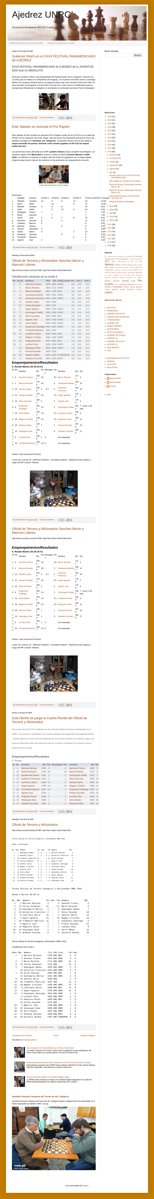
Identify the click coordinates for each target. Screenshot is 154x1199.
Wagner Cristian (33, 337)
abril (111, 213)
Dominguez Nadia (34, 312)
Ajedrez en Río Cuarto (123, 265)
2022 (110, 131)
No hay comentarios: (47, 117)
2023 (110, 127)
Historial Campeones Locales (61, 43)
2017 (110, 148)
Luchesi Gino (31, 344)
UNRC (109, 292)
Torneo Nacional (111, 289)
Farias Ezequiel (33, 305)
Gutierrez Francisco (35, 298)
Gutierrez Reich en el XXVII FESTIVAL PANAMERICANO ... (124, 176)
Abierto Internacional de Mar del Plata (126, 261)
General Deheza (121, 272)
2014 (110, 228)
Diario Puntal (112, 367)
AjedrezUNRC (115, 378)
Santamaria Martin (34, 295)
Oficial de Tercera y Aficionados (35, 824)
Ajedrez (109, 264)
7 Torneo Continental (135, 259)
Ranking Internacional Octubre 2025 (26, 43)
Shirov (136, 284)
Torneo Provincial (127, 289)
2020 (110, 138)
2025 (110, 120)
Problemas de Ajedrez (134, 277)
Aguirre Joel (31, 319)
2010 (110, 242)
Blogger (85, 1186)
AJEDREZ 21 (112, 344)
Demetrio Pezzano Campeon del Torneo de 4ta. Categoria (40, 1096)
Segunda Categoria (127, 284)
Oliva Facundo (32, 316)
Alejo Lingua (109, 267)
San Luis (117, 284)
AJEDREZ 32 (112, 338)
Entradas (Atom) (29, 1040)
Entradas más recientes (22, 1035)
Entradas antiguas (87, 1035)
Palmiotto (115, 277)
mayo (112, 210)
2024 (110, 123)
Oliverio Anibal (32, 355)
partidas (122, 277)
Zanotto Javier (32, 302)
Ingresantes (131, 272)
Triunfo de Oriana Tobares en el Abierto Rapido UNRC (48, 1077)
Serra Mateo (31, 323)
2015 (110, 224)
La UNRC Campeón (112, 275)
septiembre (114, 165)
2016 (110, 152)
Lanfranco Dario (33, 334)
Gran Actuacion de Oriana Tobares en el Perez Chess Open (50, 1048)
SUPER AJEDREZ (114, 326)
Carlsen (132, 267)
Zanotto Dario (76, 782)
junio (112, 206)
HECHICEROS (113, 329)
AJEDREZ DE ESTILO (116, 314)
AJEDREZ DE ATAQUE (116, 335)
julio (111, 172)
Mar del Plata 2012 (127, 275)
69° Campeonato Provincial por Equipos (118, 256)
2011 (110, 239)
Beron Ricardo (32, 288)
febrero (113, 220)
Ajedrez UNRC (41, 14)
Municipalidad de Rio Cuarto (118, 358)
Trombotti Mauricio (34, 330)
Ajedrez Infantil (137, 265)
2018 (110, 145)
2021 (110, 134)
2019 (110, 141)
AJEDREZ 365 (113, 323)
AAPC (107, 261)
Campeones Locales (122, 267)
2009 (110, 245)
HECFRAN (111, 308)
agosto (112, 169)
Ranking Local (128, 281)
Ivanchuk (139, 272)
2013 (110, 232)
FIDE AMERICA (113, 348)
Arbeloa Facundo (33, 358)
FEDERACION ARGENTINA (118, 317)
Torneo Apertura (136, 287)
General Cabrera (110, 272)
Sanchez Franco (33, 284)
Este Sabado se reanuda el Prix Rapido (41, 126)
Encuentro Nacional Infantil (123, 270)
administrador (115, 382)
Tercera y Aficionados (114, 287)
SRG (140, 284)
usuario (113, 386)
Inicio (56, 1035)
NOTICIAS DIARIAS (115, 332)
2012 (110, 235)
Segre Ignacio (32, 309)
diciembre (114, 155)
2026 (110, 117)
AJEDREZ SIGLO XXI (115, 341)
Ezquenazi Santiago (35, 326)
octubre (113, 162)
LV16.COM (111, 364)
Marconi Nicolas (33, 291)
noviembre (114, 158)
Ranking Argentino (112, 281)
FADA (136, 270)
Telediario (111, 361)
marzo (112, 216)
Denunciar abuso (113, 300)
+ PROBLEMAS (113, 320)
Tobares (126, 287)
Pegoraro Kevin (33, 341)
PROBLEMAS (112, 311)
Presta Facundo (33, 351)
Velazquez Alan (32, 348)
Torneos (139, 289)
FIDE (140, 270)
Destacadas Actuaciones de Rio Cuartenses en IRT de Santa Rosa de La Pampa (58, 1063)
